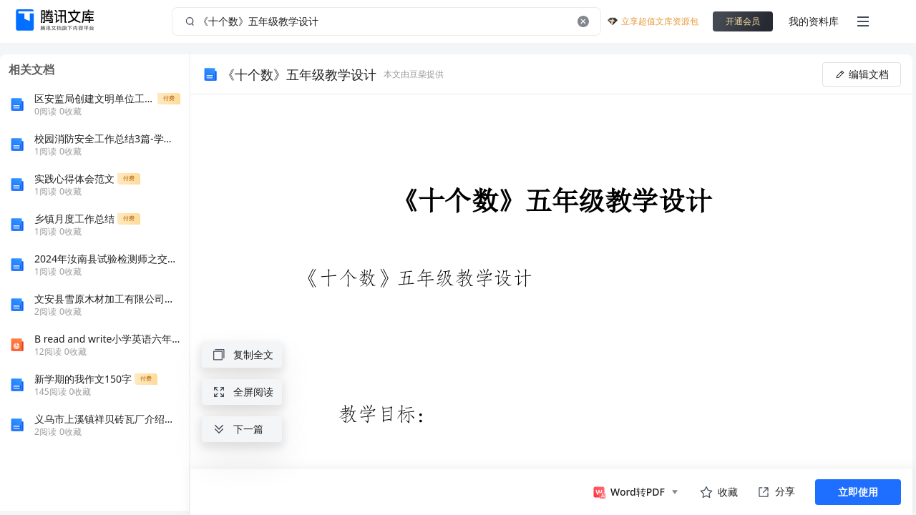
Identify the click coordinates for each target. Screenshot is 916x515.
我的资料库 (814, 21)
